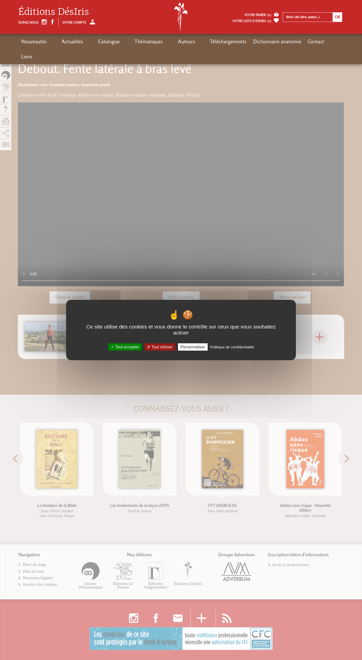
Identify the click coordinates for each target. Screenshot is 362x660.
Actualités (64, 42)
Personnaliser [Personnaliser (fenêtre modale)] (192, 347)
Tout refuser (160, 347)
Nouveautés (34, 42)
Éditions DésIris (53, 11)
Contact (274, 42)
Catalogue (92, 42)
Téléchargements (186, 42)
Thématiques (124, 42)
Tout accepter (125, 347)
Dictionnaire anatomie (235, 42)
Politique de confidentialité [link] (232, 347)
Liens (294, 42)
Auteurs (153, 42)
